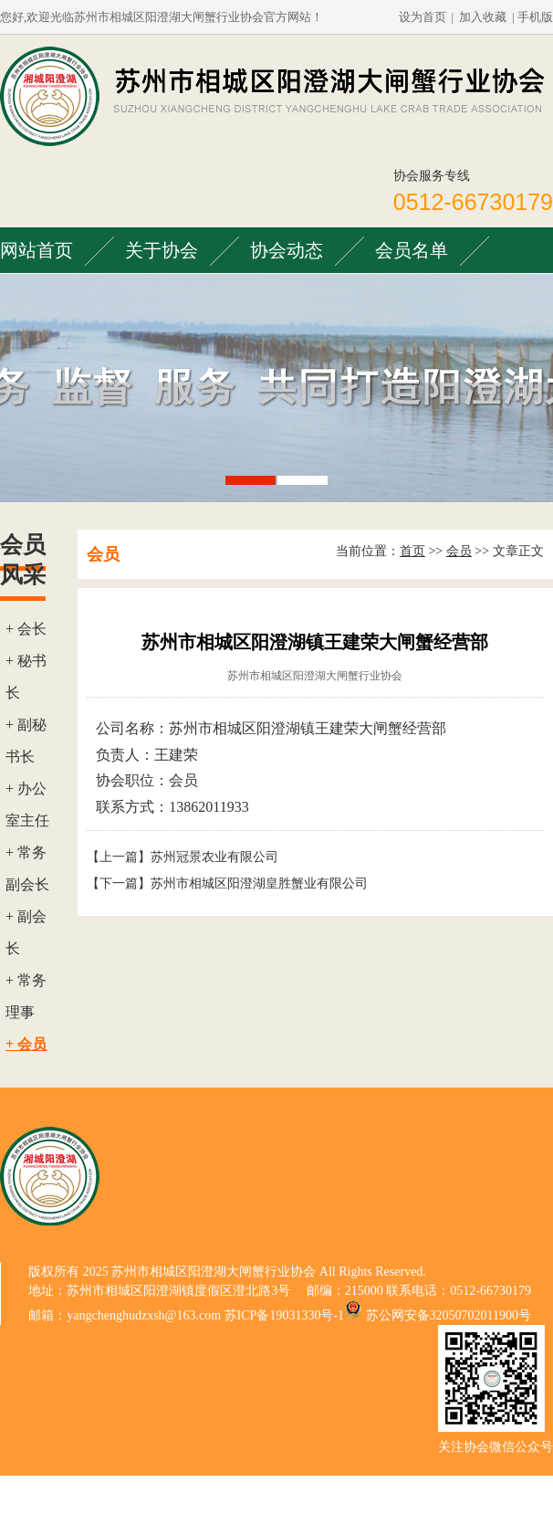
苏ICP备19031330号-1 (284, 1315)
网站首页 (36, 250)
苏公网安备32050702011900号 (448, 1315)
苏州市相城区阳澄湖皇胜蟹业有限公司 (259, 883)
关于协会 (161, 250)
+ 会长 (26, 628)
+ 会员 (26, 1044)
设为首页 (422, 17)
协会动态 (286, 250)
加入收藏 (482, 17)
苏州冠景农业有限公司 (214, 857)
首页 (412, 551)
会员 (459, 551)
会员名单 (411, 250)
